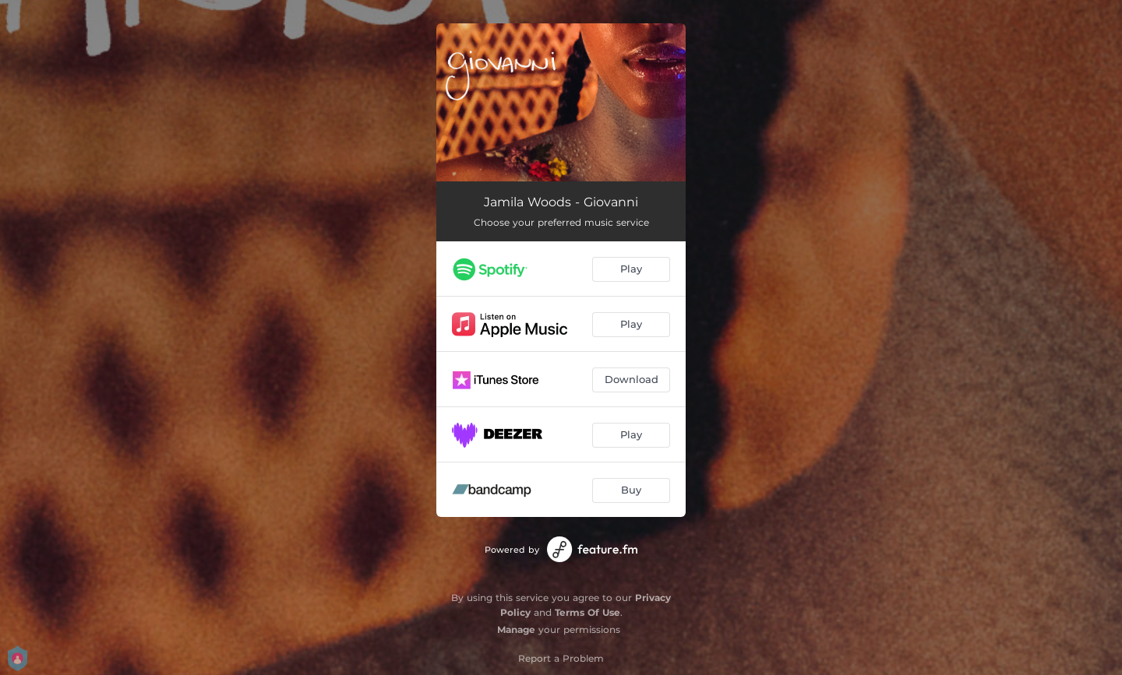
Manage (516, 629)
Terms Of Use (587, 612)
